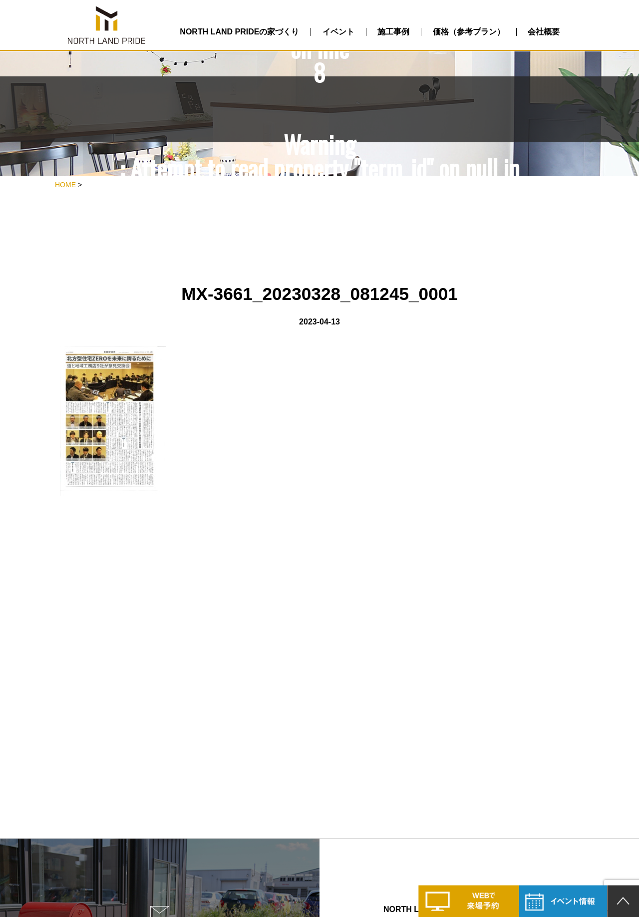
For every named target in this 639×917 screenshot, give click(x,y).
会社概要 (544, 31)
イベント (338, 31)
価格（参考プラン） (469, 31)
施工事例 (393, 31)
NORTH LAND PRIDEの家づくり (239, 31)
